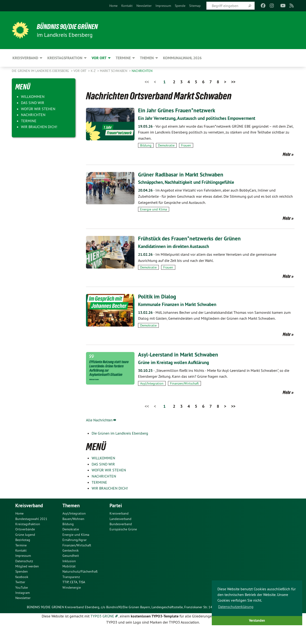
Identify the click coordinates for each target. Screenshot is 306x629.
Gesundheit (70, 556)
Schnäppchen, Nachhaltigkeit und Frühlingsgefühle (189, 182)
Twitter (20, 582)
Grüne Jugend (25, 535)
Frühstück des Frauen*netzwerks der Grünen (190, 238)
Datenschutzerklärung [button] (235, 606)
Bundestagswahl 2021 (31, 519)
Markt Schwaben (114, 71)
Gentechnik (70, 550)
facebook (21, 577)
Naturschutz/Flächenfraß (80, 571)
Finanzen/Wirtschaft (184, 383)
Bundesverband (121, 524)
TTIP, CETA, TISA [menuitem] (73, 582)
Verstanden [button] (257, 620)
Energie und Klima (153, 209)
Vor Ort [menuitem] (99, 57)
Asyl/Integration (151, 383)
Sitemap (195, 6)
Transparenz (71, 577)
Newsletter (144, 6)
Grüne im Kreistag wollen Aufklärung (175, 362)
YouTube (21, 587)
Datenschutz (24, 561)
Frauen (186, 145)
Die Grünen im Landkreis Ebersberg (41, 71)
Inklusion (69, 561)
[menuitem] (113, 5)
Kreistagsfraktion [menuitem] (64, 57)
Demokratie (166, 145)
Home (113, 6)
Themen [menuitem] (147, 57)
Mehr (287, 154)
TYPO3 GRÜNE (102, 616)
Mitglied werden (27, 566)
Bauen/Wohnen (73, 519)
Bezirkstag (22, 540)
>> (233, 81)
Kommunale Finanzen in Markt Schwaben (179, 304)
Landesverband (120, 519)
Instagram (22, 593)
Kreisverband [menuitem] (25, 57)
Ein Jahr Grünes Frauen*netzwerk (177, 110)
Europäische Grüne (123, 529)
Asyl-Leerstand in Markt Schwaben (179, 354)
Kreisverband (119, 513)
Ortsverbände (25, 529)
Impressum (163, 6)
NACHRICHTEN (142, 71)
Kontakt (127, 6)
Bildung (145, 145)
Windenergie (71, 587)
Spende (180, 6)
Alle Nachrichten (99, 420)
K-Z (93, 71)
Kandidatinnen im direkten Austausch (175, 246)
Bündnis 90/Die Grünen (70, 26)
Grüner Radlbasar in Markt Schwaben (182, 174)
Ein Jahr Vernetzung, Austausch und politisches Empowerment (200, 118)
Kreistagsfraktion (27, 524)
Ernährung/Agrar (74, 540)
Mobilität (69, 566)
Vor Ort (80, 71)
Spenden (21, 571)
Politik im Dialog (158, 296)
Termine (21, 545)
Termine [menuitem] (123, 57)
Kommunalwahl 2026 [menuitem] (182, 57)
